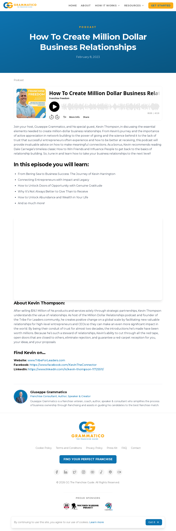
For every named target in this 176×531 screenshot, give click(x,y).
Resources (134, 5)
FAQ (124, 448)
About (86, 5)
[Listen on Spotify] (101, 472)
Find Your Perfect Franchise (88, 459)
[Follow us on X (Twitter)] (75, 472)
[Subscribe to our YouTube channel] (92, 472)
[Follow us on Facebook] (57, 472)
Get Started (160, 5)
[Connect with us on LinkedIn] (66, 472)
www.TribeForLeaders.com (46, 360)
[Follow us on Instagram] (83, 472)
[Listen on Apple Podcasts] (110, 472)
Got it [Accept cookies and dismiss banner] (153, 522)
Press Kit (112, 448)
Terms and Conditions (69, 448)
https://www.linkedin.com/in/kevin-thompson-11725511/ (66, 369)
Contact (136, 448)
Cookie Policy (44, 448)
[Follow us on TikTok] (119, 472)
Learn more (96, 522)
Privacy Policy (94, 448)
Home (73, 5)
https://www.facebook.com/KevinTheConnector (63, 364)
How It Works (107, 5)
